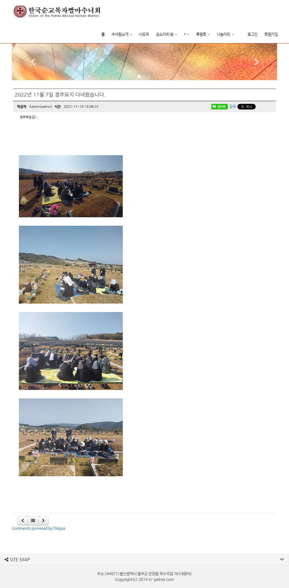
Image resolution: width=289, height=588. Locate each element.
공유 (232, 106)
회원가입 (271, 34)
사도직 (144, 34)
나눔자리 (225, 34)
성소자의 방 (166, 34)
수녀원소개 (121, 34)
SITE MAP (17, 559)
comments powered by (38, 528)
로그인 (253, 34)
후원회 (203, 34)
